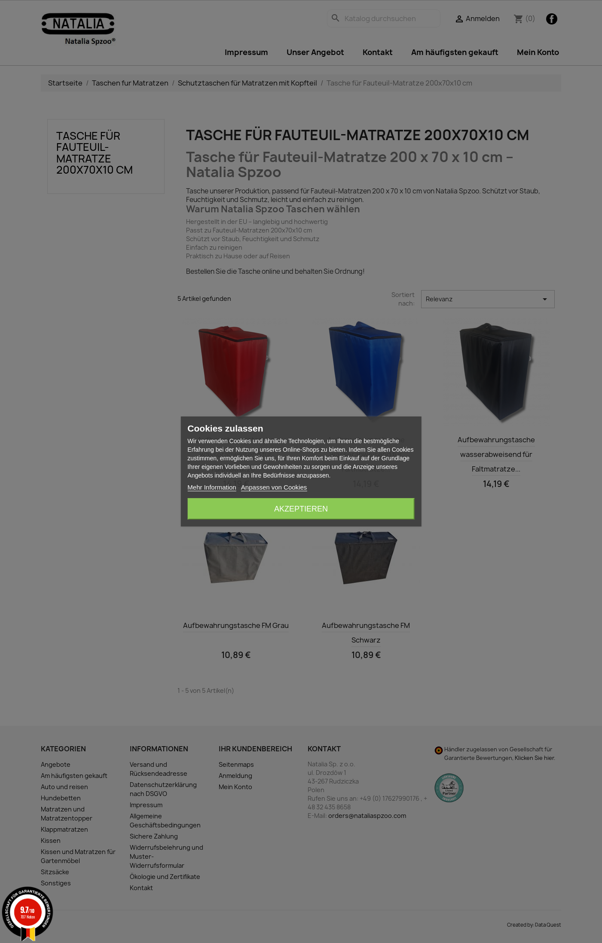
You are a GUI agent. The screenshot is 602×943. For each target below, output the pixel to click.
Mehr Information (211, 487)
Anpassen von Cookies (274, 487)
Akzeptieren (301, 509)
